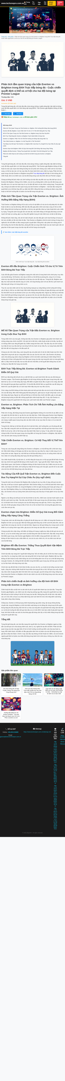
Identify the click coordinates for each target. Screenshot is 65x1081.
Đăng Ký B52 (62, 736)
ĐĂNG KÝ (60, 3)
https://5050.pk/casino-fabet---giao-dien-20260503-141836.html (55, 774)
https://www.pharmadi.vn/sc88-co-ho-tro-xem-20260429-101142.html (55, 796)
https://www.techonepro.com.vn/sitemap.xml (37, 732)
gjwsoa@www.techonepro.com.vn (10, 736)
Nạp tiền (39, 3)
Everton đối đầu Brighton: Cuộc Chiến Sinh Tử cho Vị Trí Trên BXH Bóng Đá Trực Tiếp (26, 131)
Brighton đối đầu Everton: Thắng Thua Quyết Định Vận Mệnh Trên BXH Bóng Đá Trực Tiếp (28, 151)
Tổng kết (5, 156)
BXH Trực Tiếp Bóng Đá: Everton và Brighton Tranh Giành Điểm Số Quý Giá (23, 136)
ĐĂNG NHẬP (51, 3)
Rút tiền (45, 3)
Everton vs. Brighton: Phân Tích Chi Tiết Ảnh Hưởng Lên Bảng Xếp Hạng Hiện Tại (25, 138)
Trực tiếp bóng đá (38, 173)
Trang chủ (4, 36)
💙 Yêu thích (18, 113)
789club (62, 744)
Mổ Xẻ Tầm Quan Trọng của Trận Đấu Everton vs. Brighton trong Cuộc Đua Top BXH (26, 133)
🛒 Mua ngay (6, 113)
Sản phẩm (11, 36)
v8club (62, 741)
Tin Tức (33, 3)
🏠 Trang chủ (27, 3)
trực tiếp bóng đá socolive (20, 232)
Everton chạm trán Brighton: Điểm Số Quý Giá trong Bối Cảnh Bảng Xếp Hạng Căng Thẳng (28, 148)
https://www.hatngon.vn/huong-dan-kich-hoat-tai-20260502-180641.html (55, 752)
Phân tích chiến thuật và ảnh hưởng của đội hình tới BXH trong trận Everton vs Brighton (27, 153)
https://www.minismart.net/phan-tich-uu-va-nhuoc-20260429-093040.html (55, 819)
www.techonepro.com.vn (12, 3)
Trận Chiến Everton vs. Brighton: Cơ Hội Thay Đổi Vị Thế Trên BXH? (21, 141)
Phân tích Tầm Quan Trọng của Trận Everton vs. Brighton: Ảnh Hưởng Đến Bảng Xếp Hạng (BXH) (30, 128)
